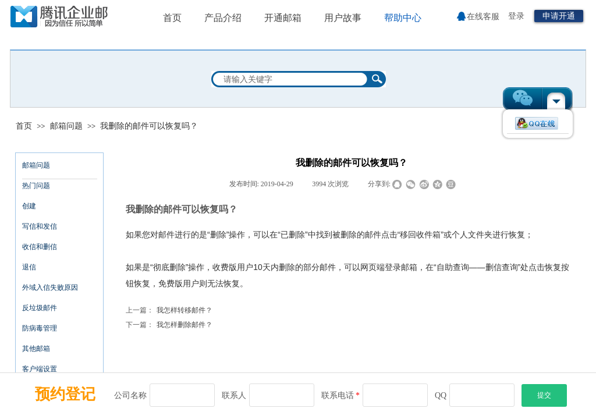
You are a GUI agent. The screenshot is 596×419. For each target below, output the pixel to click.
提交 (544, 395)
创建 (29, 206)
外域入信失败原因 (50, 287)
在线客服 (483, 16)
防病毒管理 (39, 328)
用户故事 (342, 18)
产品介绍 (223, 18)
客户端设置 (39, 369)
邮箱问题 (66, 126)
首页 (24, 126)
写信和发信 (39, 226)
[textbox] (291, 79)
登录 (516, 16)
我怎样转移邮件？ (169, 310)
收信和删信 (39, 247)
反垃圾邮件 (39, 308)
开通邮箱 (282, 18)
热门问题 (36, 186)
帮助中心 (402, 18)
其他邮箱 (36, 349)
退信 (29, 267)
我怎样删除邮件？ (169, 325)
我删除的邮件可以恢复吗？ (149, 126)
